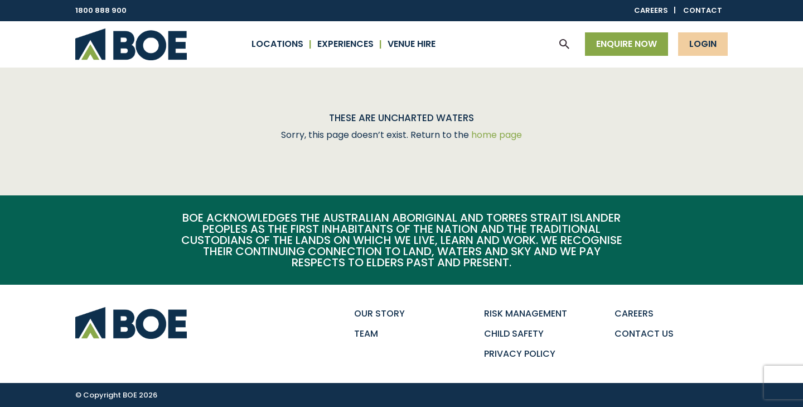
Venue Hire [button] (412, 43)
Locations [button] (277, 43)
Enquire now (626, 43)
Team (366, 333)
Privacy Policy (519, 353)
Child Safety (514, 333)
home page (496, 134)
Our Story (379, 313)
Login (703, 43)
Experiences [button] (345, 43)
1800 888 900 (101, 10)
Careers (651, 10)
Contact (702, 10)
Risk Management (525, 313)
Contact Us (644, 333)
